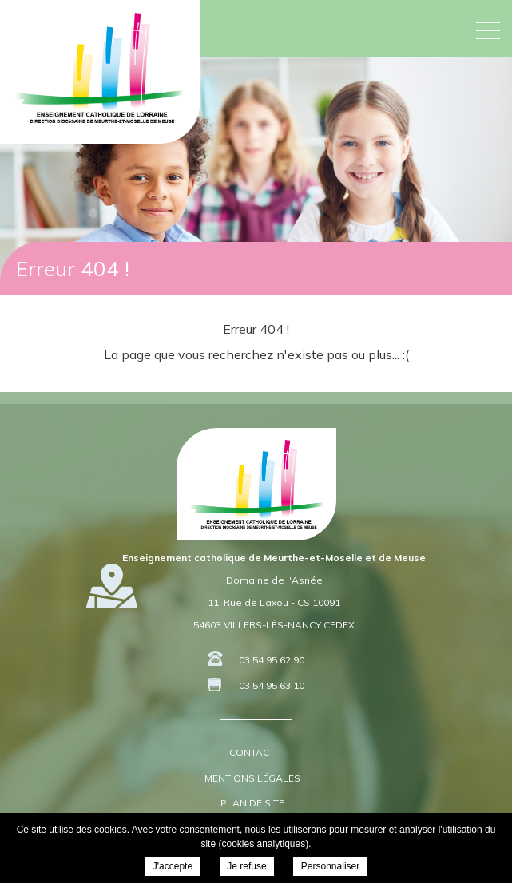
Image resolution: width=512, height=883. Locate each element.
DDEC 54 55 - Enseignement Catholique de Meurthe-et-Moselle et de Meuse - (99, 67)
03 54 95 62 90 (271, 660)
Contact (252, 752)
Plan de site (252, 803)
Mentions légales (252, 778)
